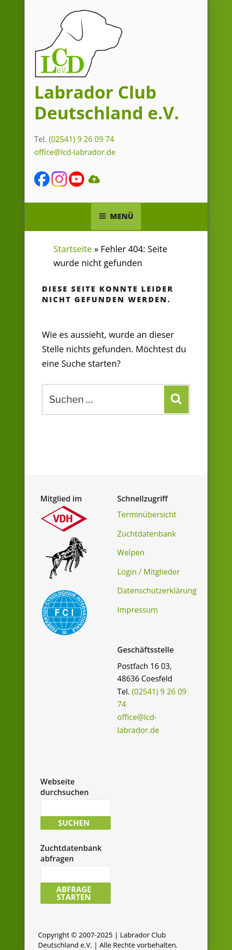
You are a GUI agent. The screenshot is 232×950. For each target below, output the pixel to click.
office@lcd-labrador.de (75, 152)
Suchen (74, 823)
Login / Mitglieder (148, 571)
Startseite (72, 249)
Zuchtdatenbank (146, 533)
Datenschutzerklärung (157, 590)
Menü (116, 216)
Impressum (137, 609)
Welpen (130, 552)
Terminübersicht (147, 514)
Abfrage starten (73, 893)
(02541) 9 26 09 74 (81, 139)
